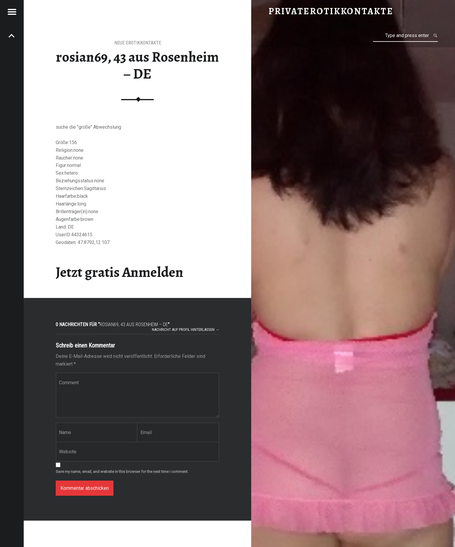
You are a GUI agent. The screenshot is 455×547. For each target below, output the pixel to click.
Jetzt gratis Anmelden (119, 272)
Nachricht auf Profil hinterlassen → (185, 329)
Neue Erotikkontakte (137, 43)
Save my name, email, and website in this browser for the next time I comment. (122, 471)
